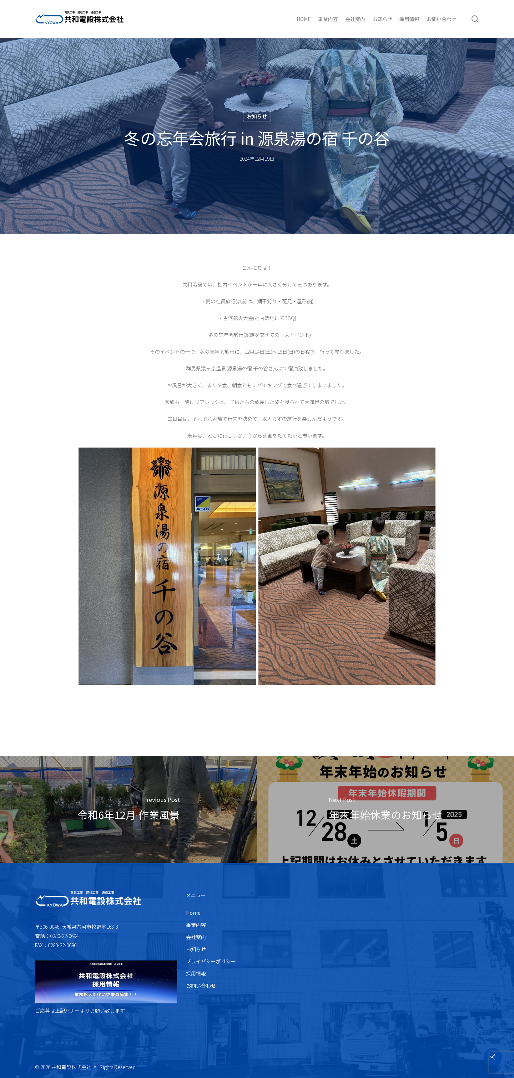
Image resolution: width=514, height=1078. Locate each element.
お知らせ (257, 116)
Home (193, 912)
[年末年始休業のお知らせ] (385, 809)
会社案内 (196, 936)
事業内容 (196, 924)
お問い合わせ (201, 985)
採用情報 (196, 973)
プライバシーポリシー (211, 961)
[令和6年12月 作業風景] (128, 809)
